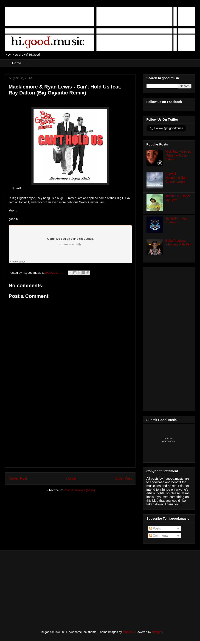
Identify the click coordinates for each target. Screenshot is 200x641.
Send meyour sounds (168, 439)
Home (16, 63)
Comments (159, 535)
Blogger (157, 632)
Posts (155, 528)
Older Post (123, 478)
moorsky (128, 632)
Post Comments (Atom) (79, 490)
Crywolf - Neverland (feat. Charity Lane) (176, 177)
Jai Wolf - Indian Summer (176, 220)
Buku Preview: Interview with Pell (178, 242)
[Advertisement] (70, 435)
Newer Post (18, 478)
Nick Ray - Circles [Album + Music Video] (178, 155)
